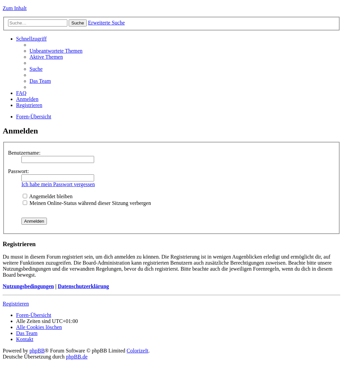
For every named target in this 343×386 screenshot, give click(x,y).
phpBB (37, 350)
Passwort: (18, 171)
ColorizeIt (137, 350)
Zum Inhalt (15, 8)
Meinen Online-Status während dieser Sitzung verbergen (87, 203)
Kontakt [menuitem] (24, 339)
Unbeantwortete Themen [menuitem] (55, 51)
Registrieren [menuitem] (29, 105)
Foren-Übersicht (33, 116)
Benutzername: (24, 153)
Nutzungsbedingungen (28, 286)
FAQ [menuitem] (21, 93)
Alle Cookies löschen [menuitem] (39, 327)
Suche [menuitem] (36, 69)
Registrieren (16, 304)
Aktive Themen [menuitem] (46, 57)
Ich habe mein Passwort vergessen (58, 184)
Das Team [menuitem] (40, 81)
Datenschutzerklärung (83, 286)
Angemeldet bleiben (47, 196)
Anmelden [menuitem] (27, 99)
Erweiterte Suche (106, 22)
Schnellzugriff (31, 39)
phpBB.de (76, 357)
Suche (77, 22)
